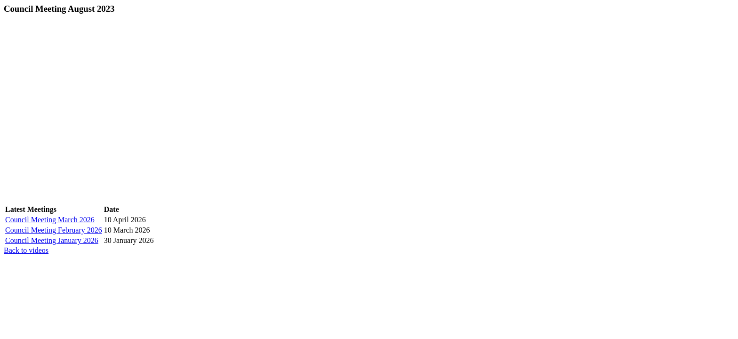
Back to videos (26, 250)
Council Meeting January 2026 (51, 240)
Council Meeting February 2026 (53, 230)
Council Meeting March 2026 (50, 220)
